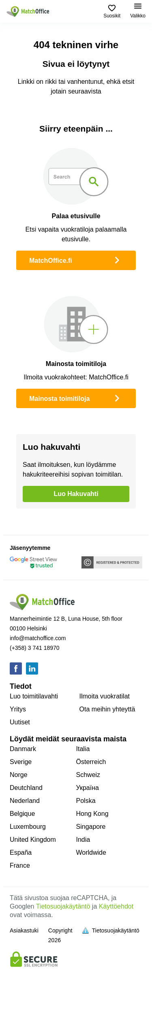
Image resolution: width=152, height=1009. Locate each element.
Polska (86, 800)
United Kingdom (33, 839)
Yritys (18, 709)
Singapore (91, 826)
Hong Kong (92, 813)
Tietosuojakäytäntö (63, 906)
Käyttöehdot (116, 906)
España (21, 852)
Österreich (91, 761)
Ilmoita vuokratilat (104, 696)
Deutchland (26, 787)
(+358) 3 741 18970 (35, 648)
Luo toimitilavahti (34, 696)
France (20, 865)
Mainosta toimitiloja (76, 397)
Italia (83, 748)
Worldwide (91, 852)
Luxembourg (28, 826)
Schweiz (88, 774)
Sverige (21, 761)
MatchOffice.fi (76, 259)
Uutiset (20, 722)
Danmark (23, 748)
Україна (87, 787)
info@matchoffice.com (38, 638)
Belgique (22, 813)
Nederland (25, 800)
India (83, 839)
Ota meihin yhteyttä (107, 709)
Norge (19, 774)
